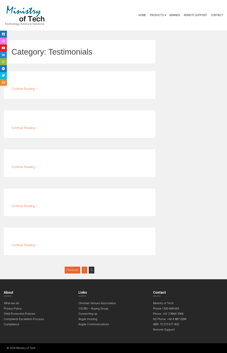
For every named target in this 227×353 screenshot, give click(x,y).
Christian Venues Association (97, 303)
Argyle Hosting (87, 319)
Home (142, 15)
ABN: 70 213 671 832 (166, 324)
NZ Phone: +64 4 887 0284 (169, 319)
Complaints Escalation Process (24, 319)
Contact (217, 15)
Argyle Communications (93, 324)
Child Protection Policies (19, 313)
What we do (11, 303)
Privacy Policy (12, 308)
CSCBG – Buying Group (93, 308)
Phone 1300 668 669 (166, 308)
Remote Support (195, 15)
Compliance (11, 324)
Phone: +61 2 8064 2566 (168, 313)
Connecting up (87, 313)
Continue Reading (24, 89)
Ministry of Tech (163, 303)
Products (157, 15)
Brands (175, 15)
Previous (72, 270)
